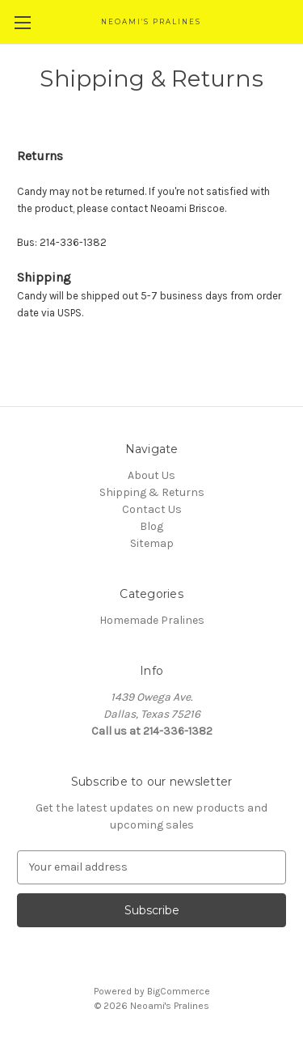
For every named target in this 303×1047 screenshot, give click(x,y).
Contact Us (152, 509)
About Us (151, 475)
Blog (151, 526)
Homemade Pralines (151, 620)
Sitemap (152, 543)
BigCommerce (178, 991)
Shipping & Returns (151, 492)
